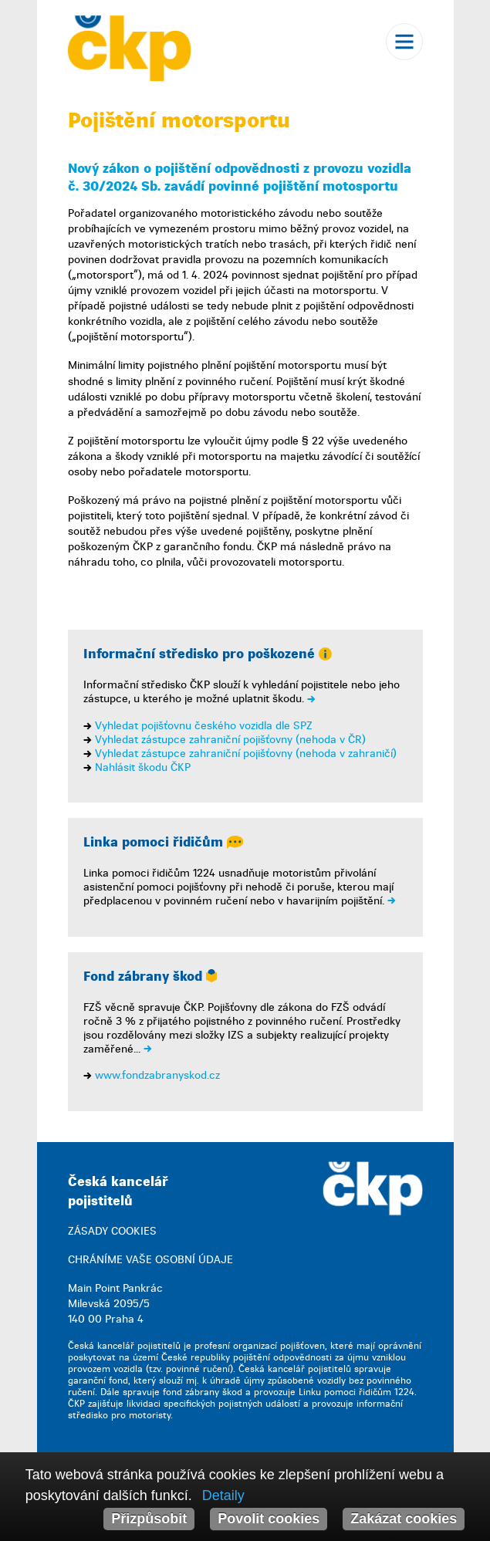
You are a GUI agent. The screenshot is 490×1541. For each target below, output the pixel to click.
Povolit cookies (268, 1518)
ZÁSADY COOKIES (112, 1231)
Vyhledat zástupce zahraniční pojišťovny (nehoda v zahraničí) (246, 753)
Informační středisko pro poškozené (207, 654)
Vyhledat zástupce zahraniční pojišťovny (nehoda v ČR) (230, 739)
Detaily (223, 1495)
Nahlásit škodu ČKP (143, 767)
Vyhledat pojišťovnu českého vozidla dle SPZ (204, 725)
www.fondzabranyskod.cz (157, 1075)
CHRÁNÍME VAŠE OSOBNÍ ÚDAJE (150, 1259)
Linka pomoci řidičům (163, 842)
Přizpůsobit (149, 1518)
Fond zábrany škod (150, 976)
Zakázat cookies (403, 1518)
